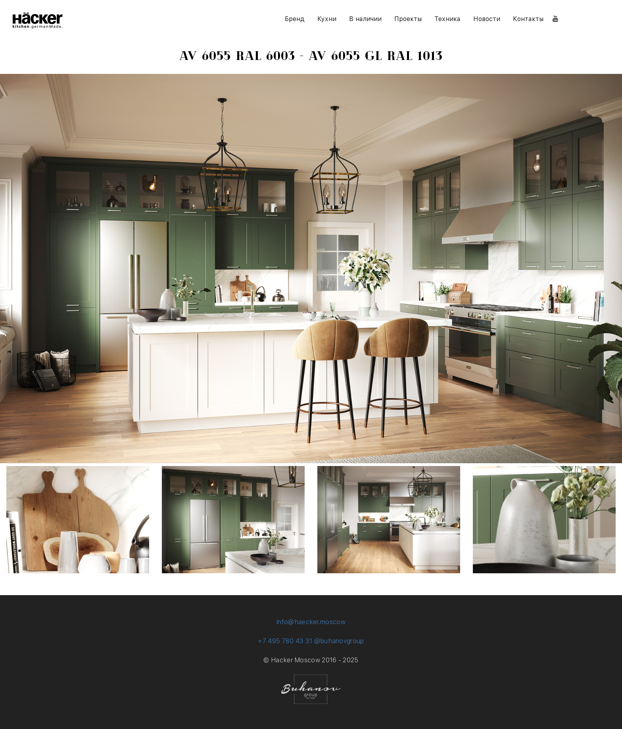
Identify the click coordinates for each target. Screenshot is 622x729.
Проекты (408, 19)
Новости (486, 19)
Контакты (528, 19)
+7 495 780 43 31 (285, 641)
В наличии (365, 19)
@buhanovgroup (339, 641)
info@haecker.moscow (311, 622)
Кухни (326, 19)
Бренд (295, 19)
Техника (447, 19)
